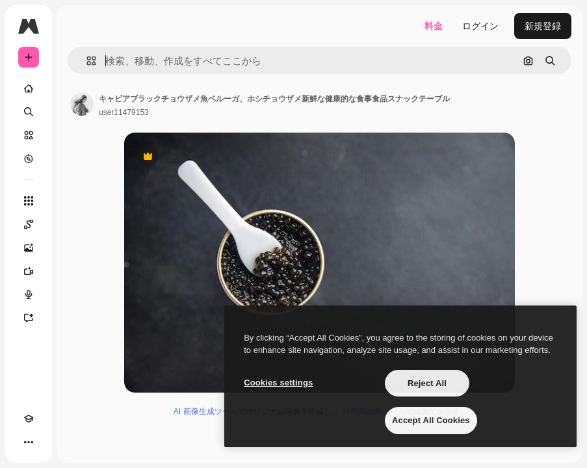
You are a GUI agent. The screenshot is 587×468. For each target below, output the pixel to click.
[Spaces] (28, 224)
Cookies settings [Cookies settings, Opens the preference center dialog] (278, 382)
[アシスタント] (28, 317)
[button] (86, 61)
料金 (433, 26)
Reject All (427, 383)
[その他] (28, 442)
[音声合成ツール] (28, 294)
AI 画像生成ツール (206, 411)
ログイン (480, 26)
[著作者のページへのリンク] (82, 104)
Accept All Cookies (431, 420)
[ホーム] (28, 88)
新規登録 (543, 26)
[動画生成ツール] (28, 271)
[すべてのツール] (28, 200)
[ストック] (28, 135)
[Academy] (28, 418)
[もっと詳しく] (28, 158)
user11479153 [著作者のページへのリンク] (124, 112)
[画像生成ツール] (28, 247)
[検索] (28, 111)
